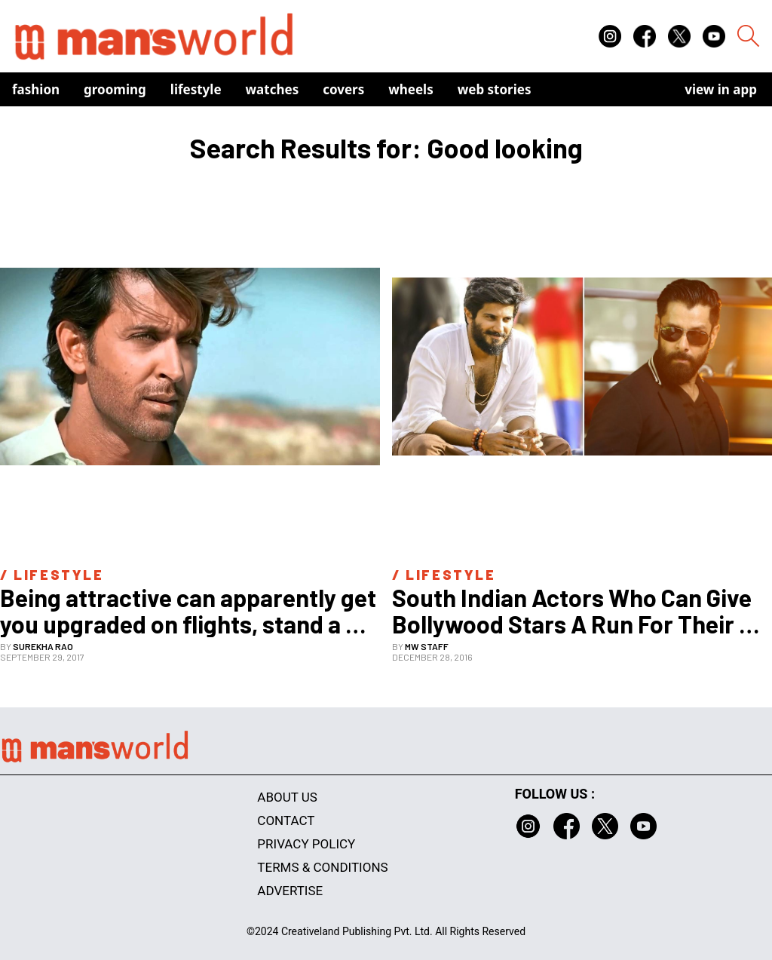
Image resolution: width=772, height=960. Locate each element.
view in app (721, 89)
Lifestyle (196, 89)
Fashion (36, 89)
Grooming (115, 89)
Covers (343, 89)
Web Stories (495, 89)
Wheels (410, 89)
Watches (272, 89)
